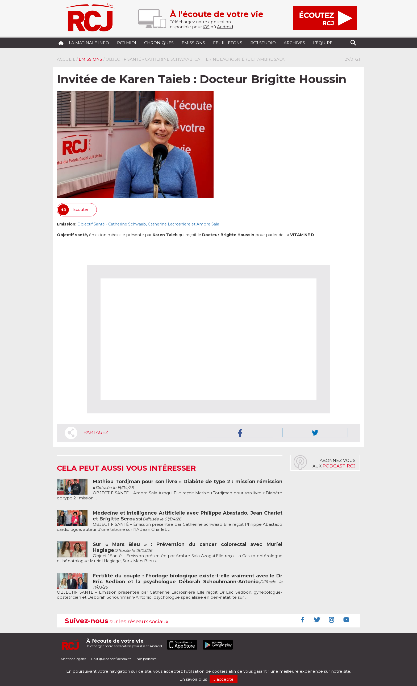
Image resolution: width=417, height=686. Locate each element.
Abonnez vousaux (334, 463)
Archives (294, 42)
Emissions (193, 42)
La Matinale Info (89, 42)
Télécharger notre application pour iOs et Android (124, 643)
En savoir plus (193, 679)
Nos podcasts (146, 659)
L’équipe (322, 42)
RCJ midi (126, 42)
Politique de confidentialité (111, 659)
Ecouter (81, 209)
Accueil (66, 59)
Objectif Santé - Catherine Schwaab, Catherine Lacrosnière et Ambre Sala (148, 224)
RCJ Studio (263, 42)
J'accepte (223, 679)
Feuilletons (227, 42)
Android (225, 26)
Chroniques (159, 42)
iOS (206, 26)
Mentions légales (73, 659)
